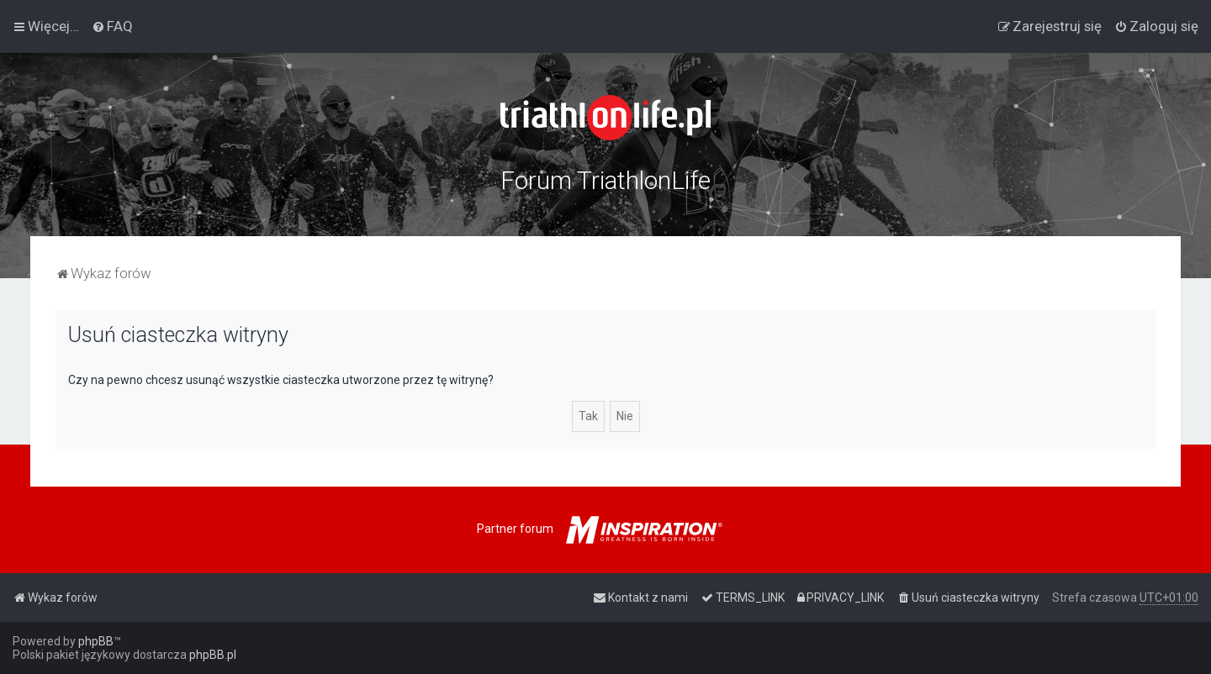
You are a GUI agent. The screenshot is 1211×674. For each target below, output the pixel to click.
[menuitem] (112, 26)
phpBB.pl (212, 654)
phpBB (96, 641)
